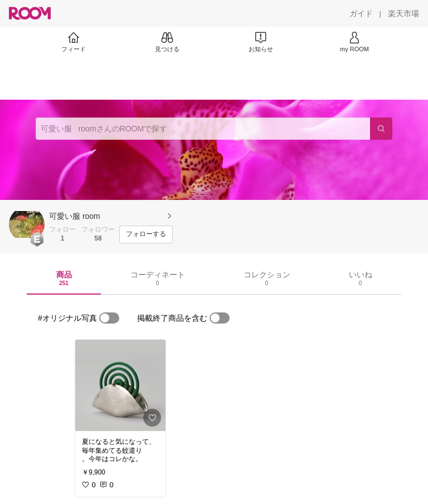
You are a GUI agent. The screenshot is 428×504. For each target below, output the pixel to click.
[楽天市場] (403, 13)
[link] (120, 385)
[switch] (109, 318)
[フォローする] (146, 234)
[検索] (381, 129)
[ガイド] (361, 13)
